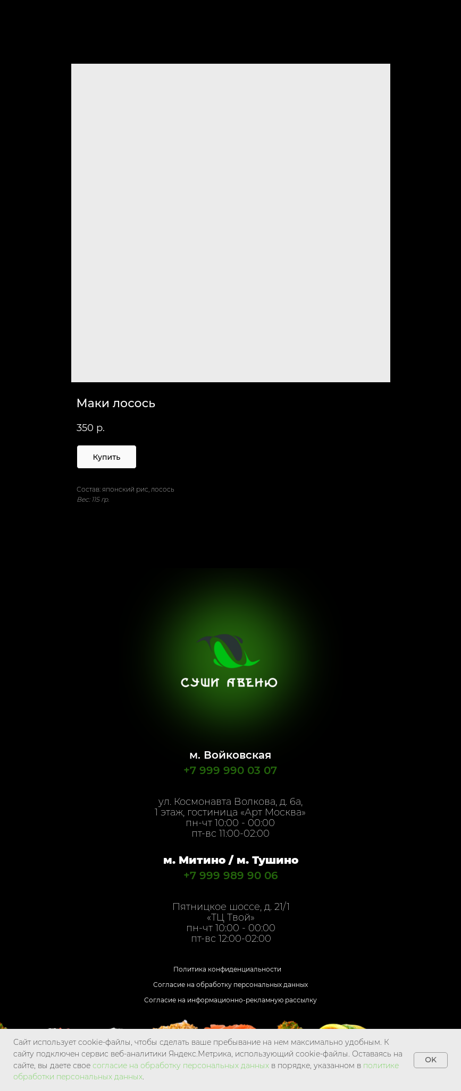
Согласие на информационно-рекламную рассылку (230, 1000)
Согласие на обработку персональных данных (230, 985)
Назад (29, 15)
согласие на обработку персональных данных (181, 1065)
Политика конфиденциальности (227, 969)
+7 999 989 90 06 (230, 875)
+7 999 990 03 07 (230, 770)
